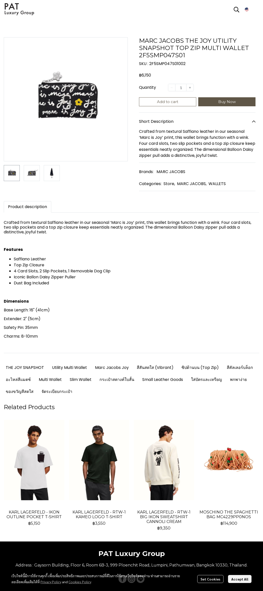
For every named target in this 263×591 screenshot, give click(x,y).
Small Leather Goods (162, 379)
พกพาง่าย (238, 379)
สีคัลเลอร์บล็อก (240, 367)
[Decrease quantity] (171, 87)
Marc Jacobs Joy (112, 367)
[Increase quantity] (190, 87)
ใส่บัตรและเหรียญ (206, 379)
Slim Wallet (81, 379)
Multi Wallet (50, 379)
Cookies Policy (79, 581)
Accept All (239, 579)
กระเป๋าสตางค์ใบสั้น (117, 379)
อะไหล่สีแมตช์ (18, 379)
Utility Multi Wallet (69, 367)
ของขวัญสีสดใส (20, 391)
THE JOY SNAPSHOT (25, 367)
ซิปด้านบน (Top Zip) (200, 367)
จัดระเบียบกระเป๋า (57, 391)
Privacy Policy (50, 581)
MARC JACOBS (170, 172)
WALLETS (217, 184)
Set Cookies (210, 579)
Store (169, 184)
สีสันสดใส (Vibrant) (155, 367)
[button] (236, 9)
